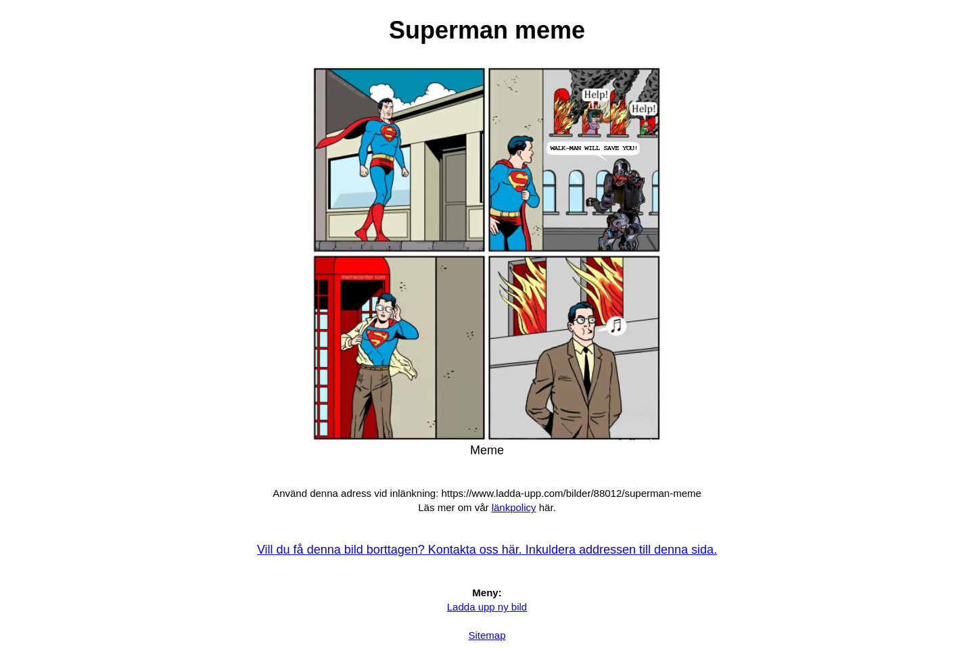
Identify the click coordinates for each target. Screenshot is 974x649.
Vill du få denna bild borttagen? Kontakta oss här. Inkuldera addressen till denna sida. (487, 549)
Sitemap (486, 635)
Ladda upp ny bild (487, 606)
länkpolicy (514, 507)
